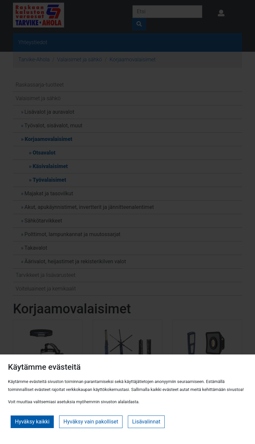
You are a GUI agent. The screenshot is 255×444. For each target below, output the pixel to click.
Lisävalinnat (146, 421)
